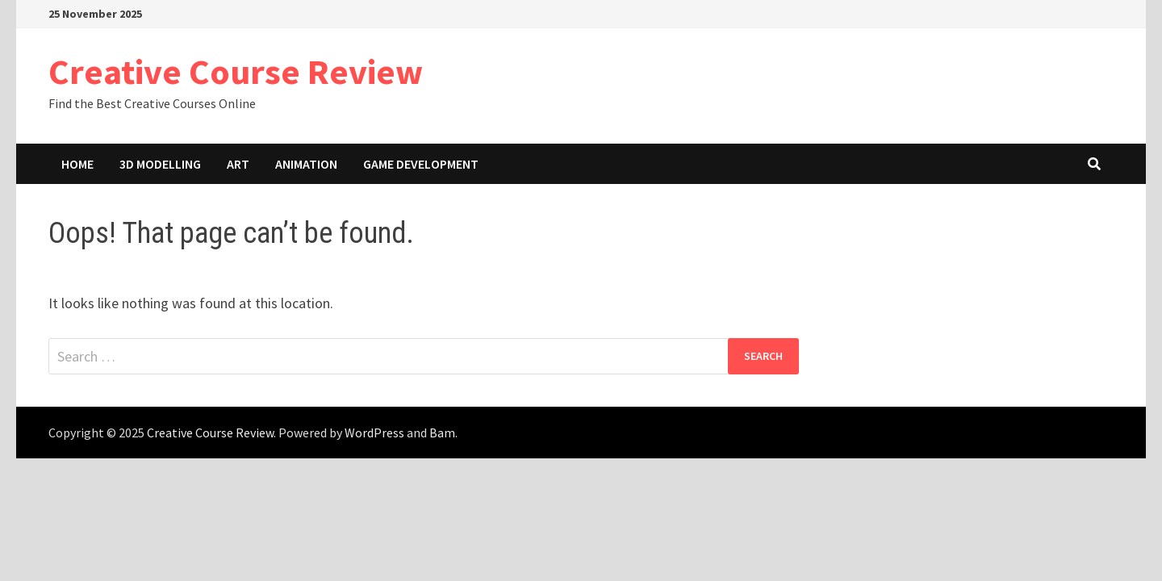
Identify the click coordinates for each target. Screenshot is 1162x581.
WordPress (374, 432)
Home (77, 164)
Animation (306, 164)
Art (238, 164)
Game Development (421, 164)
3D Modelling (160, 164)
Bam (442, 432)
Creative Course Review (235, 71)
